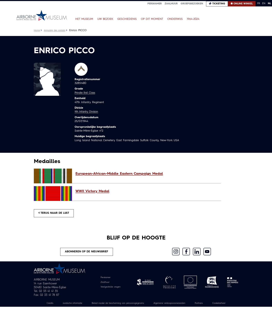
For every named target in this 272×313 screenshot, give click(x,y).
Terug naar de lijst (56, 213)
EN (263, 3)
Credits (52, 305)
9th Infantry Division (87, 111)
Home (37, 30)
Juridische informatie (77, 305)
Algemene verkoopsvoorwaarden (186, 305)
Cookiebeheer (136, 309)
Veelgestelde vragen (110, 289)
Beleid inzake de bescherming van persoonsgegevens (128, 305)
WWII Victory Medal (92, 191)
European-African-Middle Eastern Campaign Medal (119, 174)
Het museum (84, 19)
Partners (219, 305)
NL (269, 3)
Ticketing (218, 3)
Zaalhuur (171, 3)
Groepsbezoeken (192, 3)
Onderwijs (175, 19)
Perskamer (154, 3)
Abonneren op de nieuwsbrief (86, 253)
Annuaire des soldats (56, 30)
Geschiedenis (127, 19)
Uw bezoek (105, 19)
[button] (146, 173)
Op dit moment (152, 19)
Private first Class (86, 92)
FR (258, 3)
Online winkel (243, 3)
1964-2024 (193, 19)
